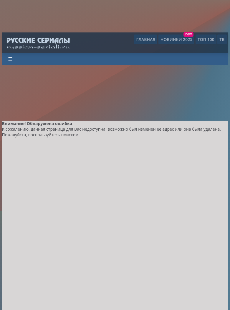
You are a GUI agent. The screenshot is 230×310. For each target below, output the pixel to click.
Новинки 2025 (176, 39)
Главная (145, 39)
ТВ (221, 39)
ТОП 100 (206, 39)
